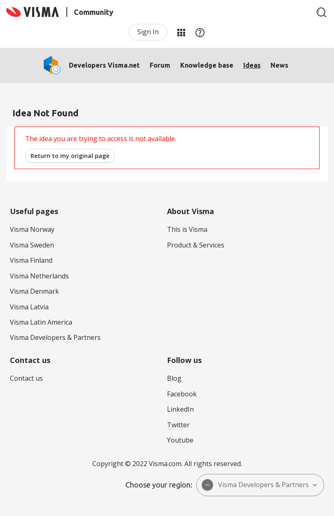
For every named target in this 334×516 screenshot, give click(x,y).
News (279, 65)
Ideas (252, 65)
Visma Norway (32, 229)
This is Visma (187, 229)
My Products (181, 32)
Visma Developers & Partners (55, 337)
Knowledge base (206, 65)
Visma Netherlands (39, 275)
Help (200, 32)
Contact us (26, 378)
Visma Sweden (32, 245)
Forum (160, 65)
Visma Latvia (29, 306)
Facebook (182, 393)
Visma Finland (31, 260)
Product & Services (195, 245)
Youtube (180, 440)
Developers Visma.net (104, 65)
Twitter (178, 424)
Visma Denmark (34, 291)
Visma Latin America (41, 322)
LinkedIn (180, 409)
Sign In (148, 31)
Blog (174, 378)
